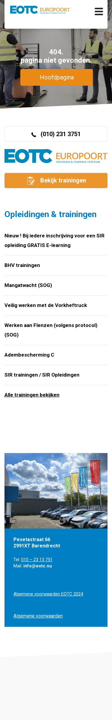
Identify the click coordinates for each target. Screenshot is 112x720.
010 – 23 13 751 (37, 559)
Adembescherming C (29, 355)
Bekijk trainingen (56, 180)
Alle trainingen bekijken (31, 395)
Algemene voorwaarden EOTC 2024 (48, 594)
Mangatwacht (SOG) (28, 285)
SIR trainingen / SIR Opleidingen (41, 375)
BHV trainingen (22, 265)
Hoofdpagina (57, 77)
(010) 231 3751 (56, 134)
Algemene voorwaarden (38, 616)
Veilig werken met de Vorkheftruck (45, 305)
